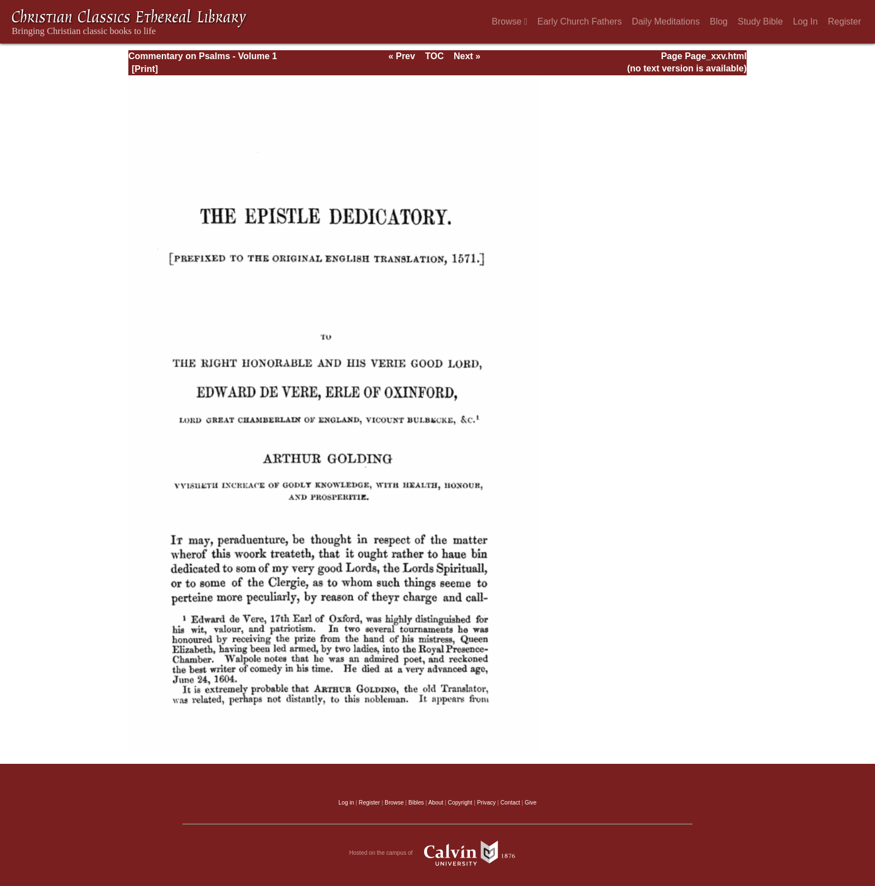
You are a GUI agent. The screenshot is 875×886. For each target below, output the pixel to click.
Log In (805, 21)
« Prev (401, 56)
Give (530, 803)
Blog (719, 21)
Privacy (486, 803)
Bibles (416, 803)
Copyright (460, 803)
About (435, 803)
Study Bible (760, 21)
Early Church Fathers (579, 21)
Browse (509, 21)
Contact (510, 803)
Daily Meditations (666, 21)
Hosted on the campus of (437, 853)
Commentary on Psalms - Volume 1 (202, 56)
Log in (346, 803)
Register (844, 21)
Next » (467, 56)
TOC (434, 56)
